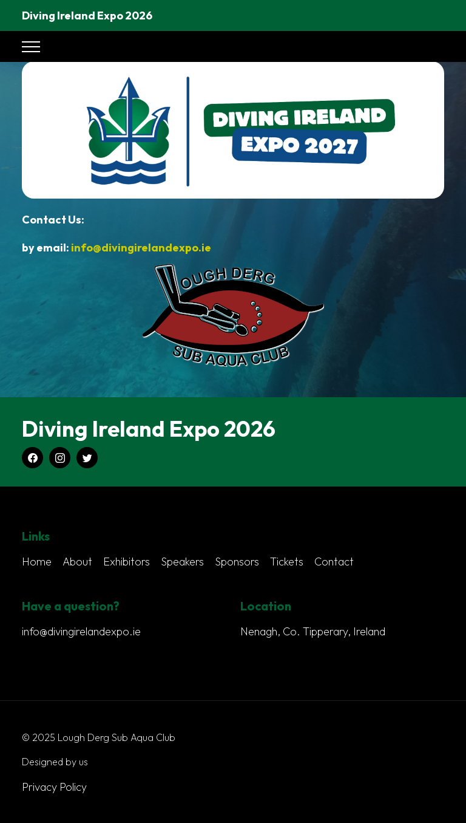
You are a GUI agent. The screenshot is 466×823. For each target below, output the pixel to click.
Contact (334, 562)
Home (37, 562)
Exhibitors (126, 562)
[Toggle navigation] (31, 46)
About (77, 562)
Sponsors (237, 562)
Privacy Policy (54, 787)
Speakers (182, 562)
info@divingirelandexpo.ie (141, 247)
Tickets (286, 562)
